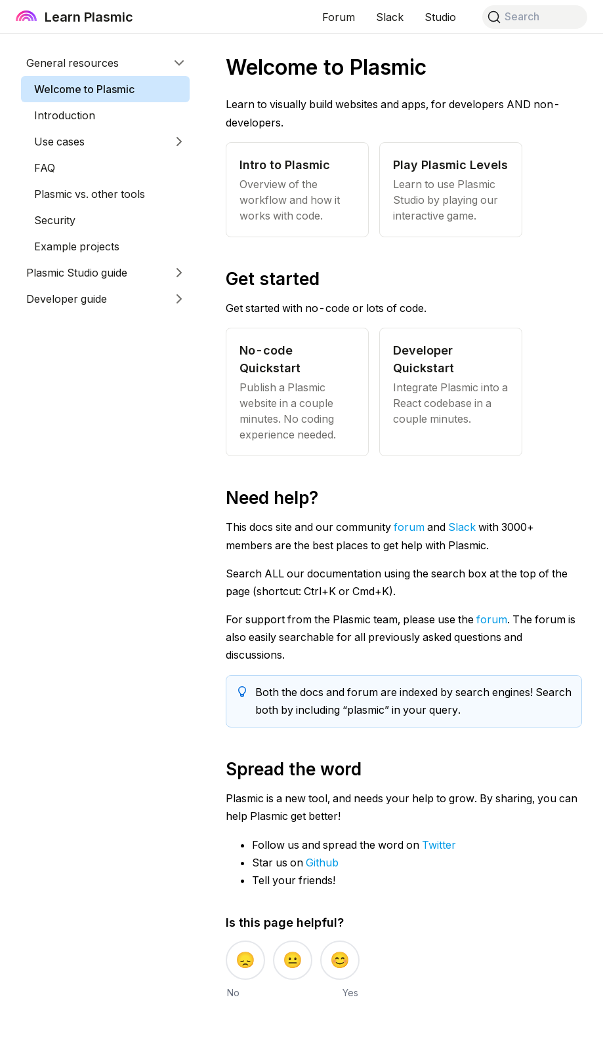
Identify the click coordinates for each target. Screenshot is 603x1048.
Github (322, 862)
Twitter (439, 844)
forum (409, 527)
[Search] (534, 17)
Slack (462, 527)
